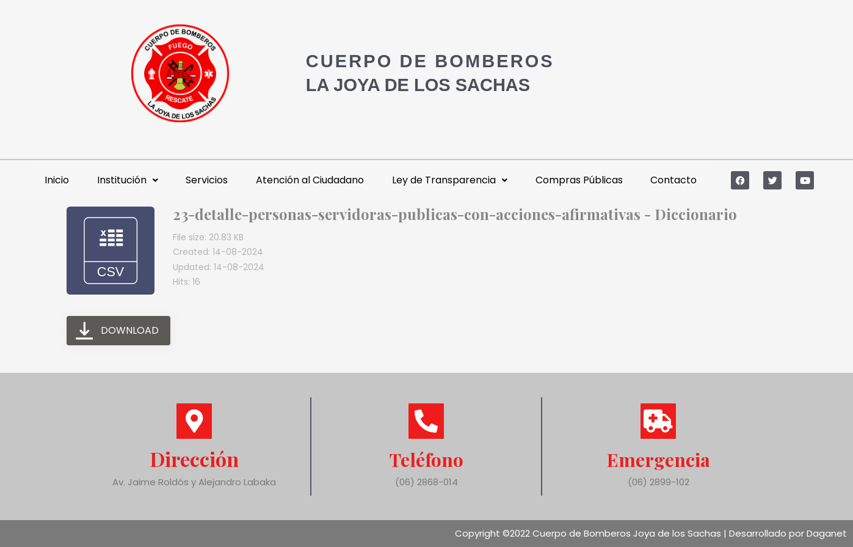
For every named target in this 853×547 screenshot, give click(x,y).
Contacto (673, 180)
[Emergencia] (658, 421)
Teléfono (426, 459)
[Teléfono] (426, 421)
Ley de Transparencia (449, 180)
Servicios (207, 180)
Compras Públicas (579, 180)
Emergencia (658, 459)
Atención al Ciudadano (310, 180)
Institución (127, 180)
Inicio (57, 180)
